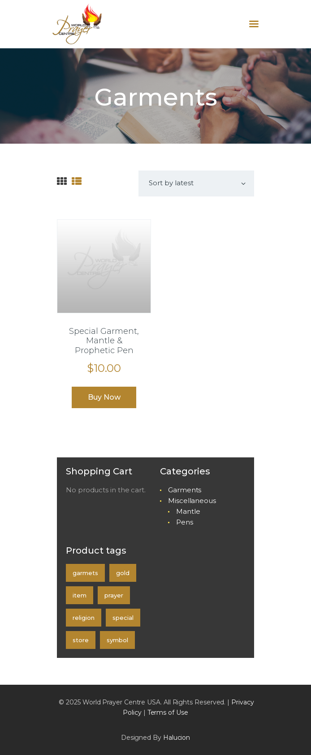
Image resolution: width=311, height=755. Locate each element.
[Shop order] (196, 183)
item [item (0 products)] (79, 595)
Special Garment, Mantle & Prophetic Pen (104, 341)
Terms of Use (167, 712)
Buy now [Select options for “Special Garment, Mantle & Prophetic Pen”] (104, 397)
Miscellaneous (192, 500)
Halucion (176, 738)
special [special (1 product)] (123, 617)
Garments (184, 490)
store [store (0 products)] (81, 640)
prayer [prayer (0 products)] (113, 595)
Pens (184, 522)
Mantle (188, 511)
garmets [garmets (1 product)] (85, 572)
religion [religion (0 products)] (84, 617)
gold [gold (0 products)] (123, 572)
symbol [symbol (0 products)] (117, 640)
